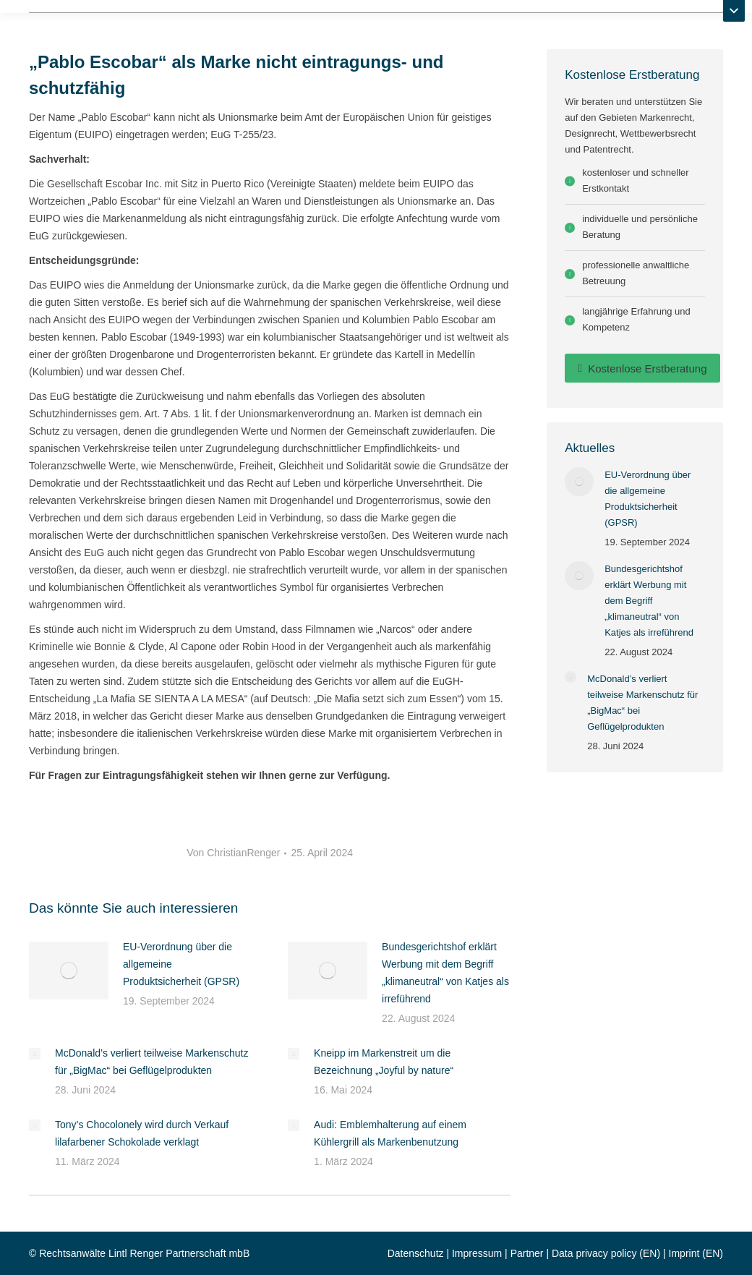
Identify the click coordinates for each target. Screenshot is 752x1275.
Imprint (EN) (696, 1253)
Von (233, 852)
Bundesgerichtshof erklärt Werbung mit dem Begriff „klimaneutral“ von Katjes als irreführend (445, 973)
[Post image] (68, 970)
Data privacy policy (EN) (606, 1253)
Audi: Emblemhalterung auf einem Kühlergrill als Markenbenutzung (390, 1133)
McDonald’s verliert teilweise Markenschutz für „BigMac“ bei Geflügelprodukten (151, 1061)
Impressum (477, 1253)
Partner (527, 1253)
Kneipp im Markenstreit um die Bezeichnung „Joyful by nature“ (383, 1061)
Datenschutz (416, 1253)
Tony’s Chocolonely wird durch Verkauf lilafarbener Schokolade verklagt (141, 1133)
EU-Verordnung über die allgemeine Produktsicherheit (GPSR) (181, 964)
